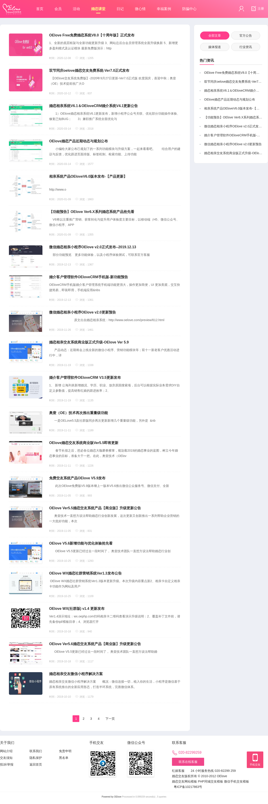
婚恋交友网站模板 (184, 781)
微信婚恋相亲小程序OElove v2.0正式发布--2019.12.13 (92, 247)
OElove (117, 797)
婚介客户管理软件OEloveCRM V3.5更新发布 (85, 377)
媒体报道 (214, 47)
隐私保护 (35, 758)
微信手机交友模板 (236, 781)
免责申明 (65, 751)
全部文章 (214, 35)
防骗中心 (189, 9)
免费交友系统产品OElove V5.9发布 (77, 478)
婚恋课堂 (98, 10)
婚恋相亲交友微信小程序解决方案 (76, 674)
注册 (257, 8)
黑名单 (63, 758)
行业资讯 (245, 47)
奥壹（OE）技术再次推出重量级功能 (78, 413)
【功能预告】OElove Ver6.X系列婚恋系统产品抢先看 (91, 212)
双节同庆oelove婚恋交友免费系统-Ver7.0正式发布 (89, 70)
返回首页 (35, 764)
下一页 (110, 718)
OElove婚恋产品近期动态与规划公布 (78, 141)
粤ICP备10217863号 (188, 787)
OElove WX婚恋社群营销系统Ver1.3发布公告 (85, 573)
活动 (76, 9)
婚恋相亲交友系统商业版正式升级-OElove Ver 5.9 (89, 342)
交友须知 (6, 758)
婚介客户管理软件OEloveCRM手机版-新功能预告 (88, 277)
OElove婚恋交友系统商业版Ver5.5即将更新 (83, 443)
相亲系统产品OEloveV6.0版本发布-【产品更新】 (88, 176)
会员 (58, 9)
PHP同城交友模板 (210, 781)
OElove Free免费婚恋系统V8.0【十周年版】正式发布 (91, 35)
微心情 (140, 9)
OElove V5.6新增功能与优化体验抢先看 (81, 543)
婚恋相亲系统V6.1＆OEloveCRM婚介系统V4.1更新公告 (93, 106)
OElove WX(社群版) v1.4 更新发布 (77, 608)
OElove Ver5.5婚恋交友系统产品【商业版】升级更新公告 (95, 508)
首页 (39, 9)
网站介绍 (6, 751)
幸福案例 (164, 9)
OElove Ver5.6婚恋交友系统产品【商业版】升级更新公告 (95, 644)
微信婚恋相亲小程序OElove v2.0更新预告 (82, 312)
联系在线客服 (188, 762)
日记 (120, 9)
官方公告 (245, 35)
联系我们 (35, 751)
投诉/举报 (6, 764)
